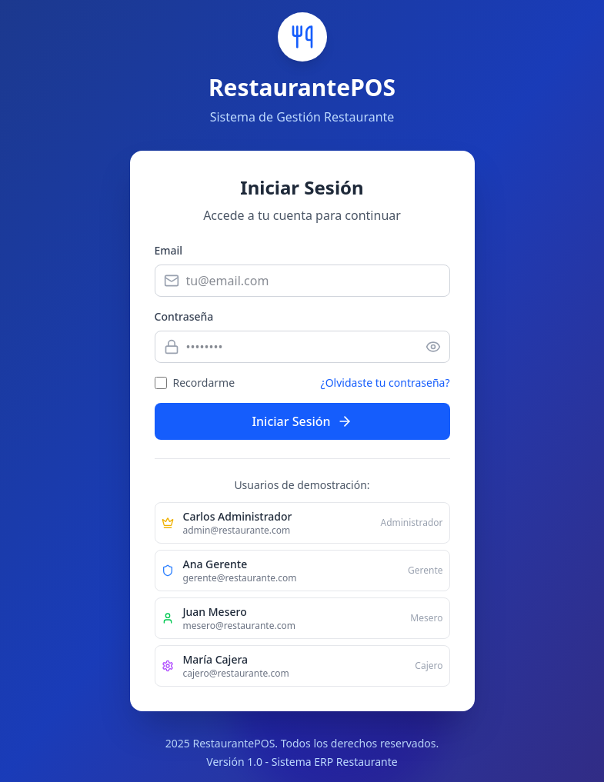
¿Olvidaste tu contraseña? (385, 382)
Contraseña (184, 316)
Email (169, 250)
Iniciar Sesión (302, 421)
